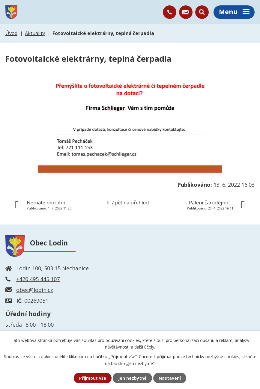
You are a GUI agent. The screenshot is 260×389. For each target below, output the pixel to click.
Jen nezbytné (132, 378)
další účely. (144, 347)
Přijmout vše (92, 378)
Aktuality (35, 33)
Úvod (11, 33)
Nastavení (170, 378)
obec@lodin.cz (34, 289)
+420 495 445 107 (38, 279)
